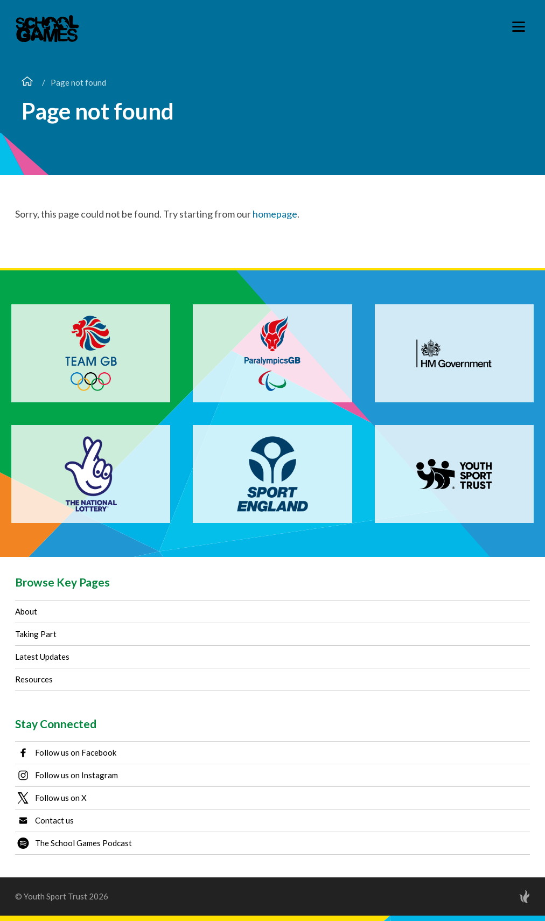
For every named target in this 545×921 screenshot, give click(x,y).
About (26, 611)
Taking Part (36, 634)
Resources (34, 679)
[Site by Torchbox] (503, 896)
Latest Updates (42, 656)
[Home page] (27, 82)
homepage (275, 214)
